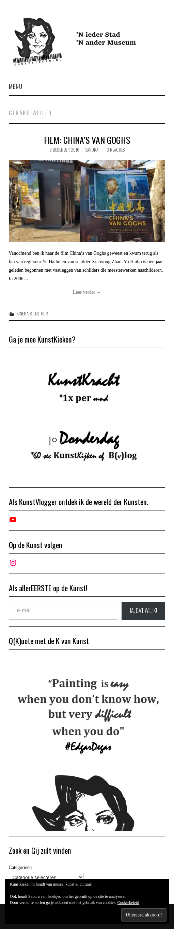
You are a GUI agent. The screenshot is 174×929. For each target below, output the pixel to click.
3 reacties (116, 150)
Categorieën (20, 867)
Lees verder (87, 292)
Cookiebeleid (128, 902)
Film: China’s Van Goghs (87, 139)
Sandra (91, 150)
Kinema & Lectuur (32, 313)
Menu (15, 86)
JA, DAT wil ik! (143, 610)
